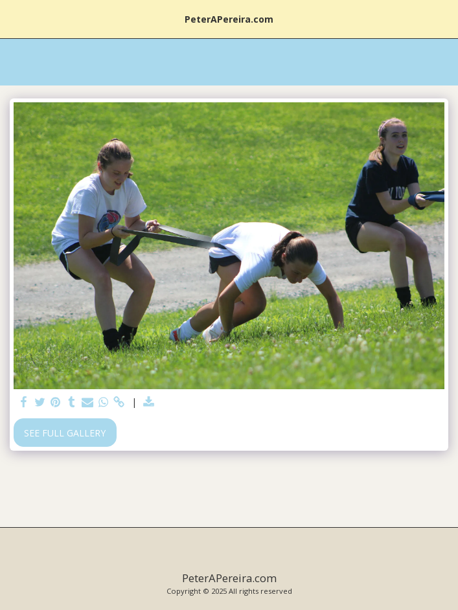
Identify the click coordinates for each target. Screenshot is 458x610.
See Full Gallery (65, 433)
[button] (14, 18)
